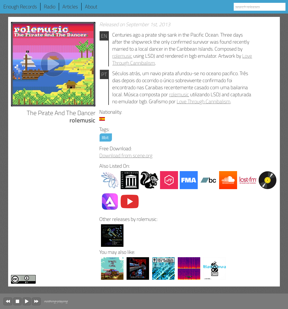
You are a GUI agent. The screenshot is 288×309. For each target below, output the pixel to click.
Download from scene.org (125, 155)
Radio (49, 6)
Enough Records (20, 6)
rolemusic (122, 56)
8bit (105, 137)
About (91, 6)
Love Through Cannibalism (203, 101)
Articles (70, 6)
